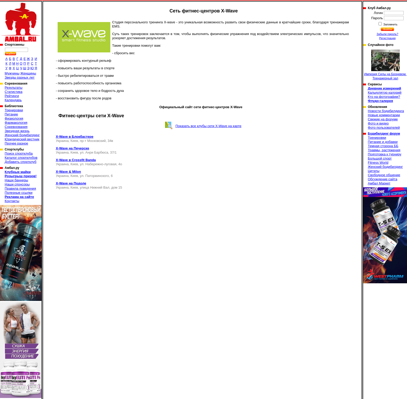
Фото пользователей (384, 127)
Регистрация (387, 38)
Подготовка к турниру (384, 154)
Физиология (14, 118)
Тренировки (14, 110)
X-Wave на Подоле (71, 183)
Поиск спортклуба (19, 153)
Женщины (28, 73)
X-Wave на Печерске (72, 148)
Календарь (13, 100)
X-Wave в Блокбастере (74, 137)
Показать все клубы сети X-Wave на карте (208, 126)
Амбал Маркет (379, 183)
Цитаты (373, 171)
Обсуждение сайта (382, 179)
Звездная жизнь (17, 131)
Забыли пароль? (387, 34)
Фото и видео (378, 123)
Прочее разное (16, 143)
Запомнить (390, 24)
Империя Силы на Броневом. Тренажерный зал (385, 65)
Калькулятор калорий (385, 92)
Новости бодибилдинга (386, 111)
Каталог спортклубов (21, 158)
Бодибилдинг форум (384, 133)
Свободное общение (384, 175)
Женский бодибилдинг (22, 135)
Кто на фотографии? (384, 97)
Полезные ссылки (18, 193)
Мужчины (12, 73)
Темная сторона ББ (383, 146)
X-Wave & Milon (68, 172)
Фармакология (16, 123)
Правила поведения (20, 188)
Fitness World (378, 162)
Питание (11, 114)
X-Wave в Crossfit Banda (76, 160)
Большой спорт (380, 158)
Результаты (13, 88)
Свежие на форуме (383, 119)
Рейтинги (12, 96)
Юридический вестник (22, 139)
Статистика (13, 92)
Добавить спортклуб (20, 162)
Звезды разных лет (20, 77)
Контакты (12, 201)
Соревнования (16, 127)
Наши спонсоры (17, 184)
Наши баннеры (16, 180)
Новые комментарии (384, 115)
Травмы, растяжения (384, 150)
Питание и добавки (383, 142)
